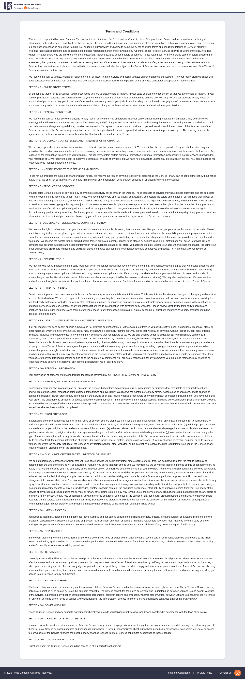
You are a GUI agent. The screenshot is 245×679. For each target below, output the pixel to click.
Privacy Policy (204, 672)
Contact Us (226, 672)
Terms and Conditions (178, 672)
